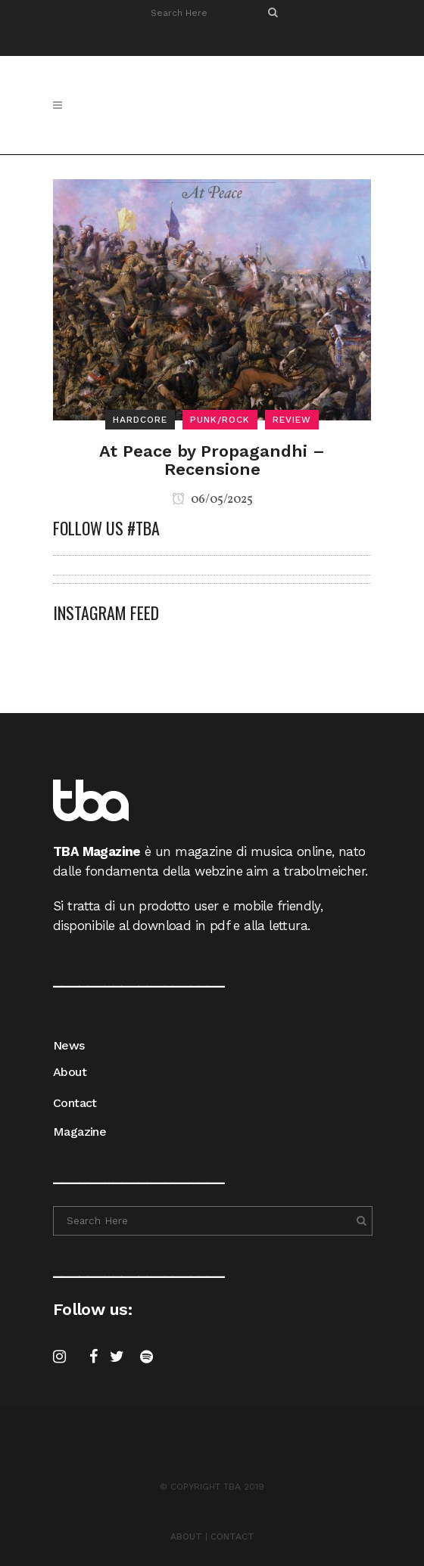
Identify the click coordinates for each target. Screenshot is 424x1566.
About (69, 1072)
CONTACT (232, 1536)
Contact (75, 1103)
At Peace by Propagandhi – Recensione (212, 460)
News (69, 1045)
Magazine (79, 1131)
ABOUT (186, 1536)
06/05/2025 (212, 500)
